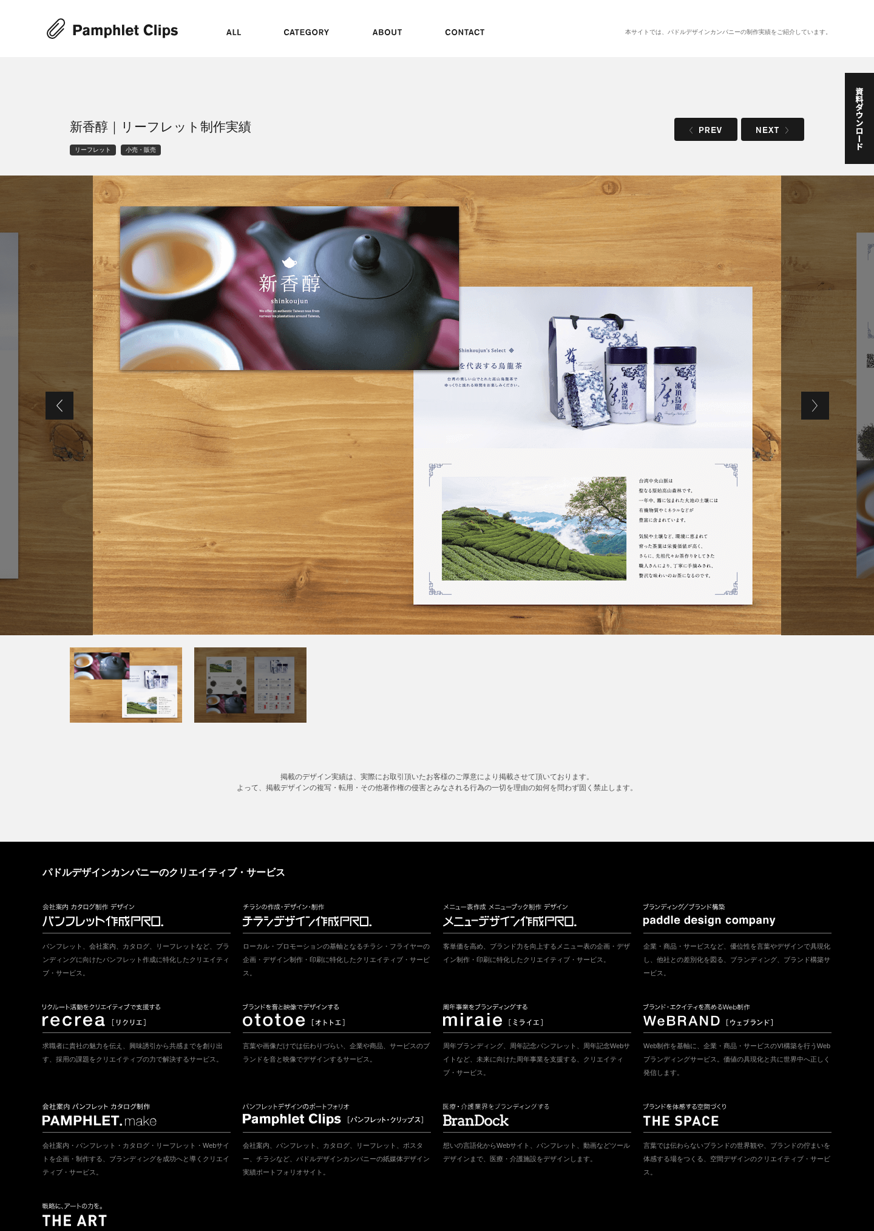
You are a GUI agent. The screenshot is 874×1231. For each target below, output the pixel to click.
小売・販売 (141, 149)
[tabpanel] (437, 405)
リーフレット (93, 149)
